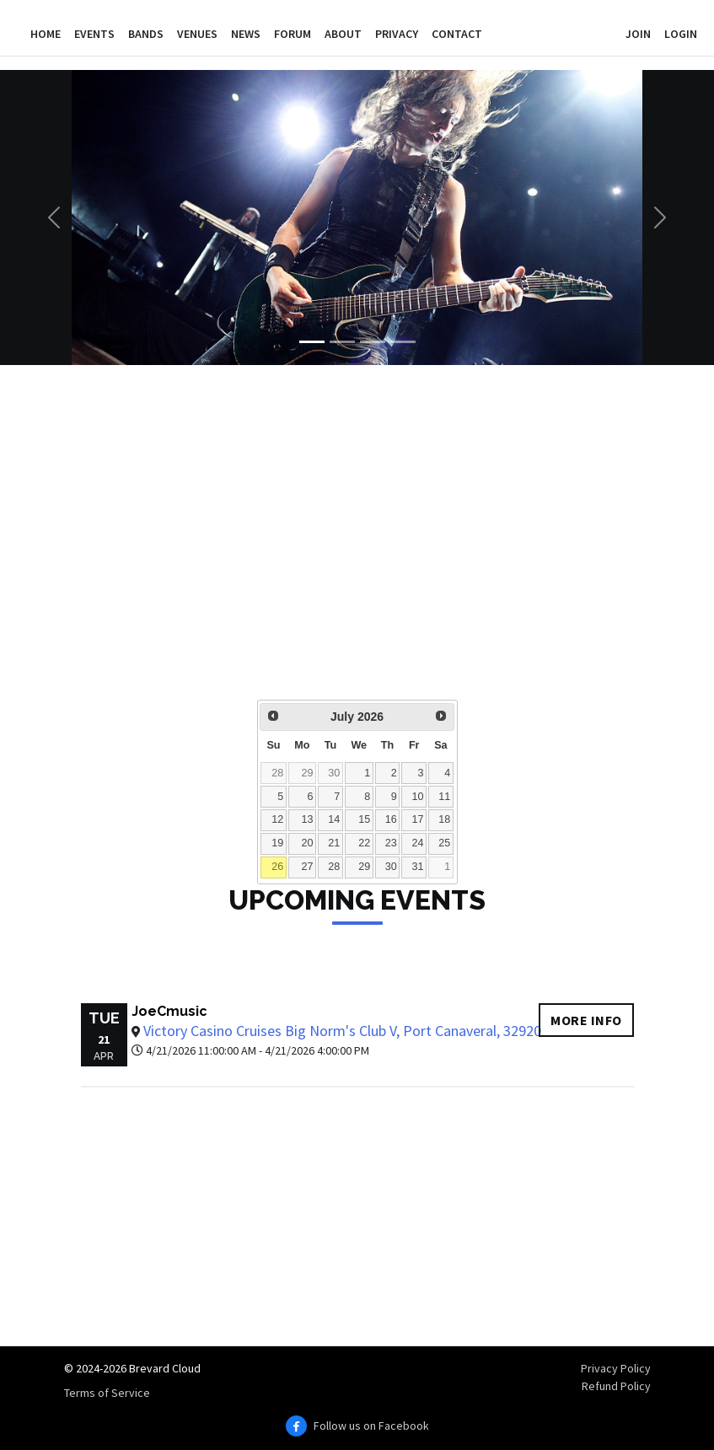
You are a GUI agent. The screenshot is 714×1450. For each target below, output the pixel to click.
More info (586, 1020)
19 (277, 843)
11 (444, 797)
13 (308, 819)
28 (277, 773)
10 (417, 797)
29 (308, 773)
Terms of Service (107, 1392)
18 (444, 819)
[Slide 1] (312, 342)
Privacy (396, 33)
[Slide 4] (403, 342)
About (343, 33)
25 (444, 843)
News (245, 33)
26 (277, 867)
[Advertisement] (357, 544)
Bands (146, 33)
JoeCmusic (169, 1011)
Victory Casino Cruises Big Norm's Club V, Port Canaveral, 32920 (342, 1030)
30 (334, 773)
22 (364, 843)
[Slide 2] (342, 342)
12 (277, 819)
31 (417, 867)
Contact (457, 33)
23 (391, 843)
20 (308, 843)
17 (417, 819)
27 (308, 867)
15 (364, 819)
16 (391, 819)
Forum (292, 33)
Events (94, 33)
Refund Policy (616, 1386)
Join (638, 33)
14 (334, 819)
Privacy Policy (616, 1368)
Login (680, 33)
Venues (197, 33)
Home (45, 33)
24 (417, 843)
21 (334, 843)
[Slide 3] (372, 342)
